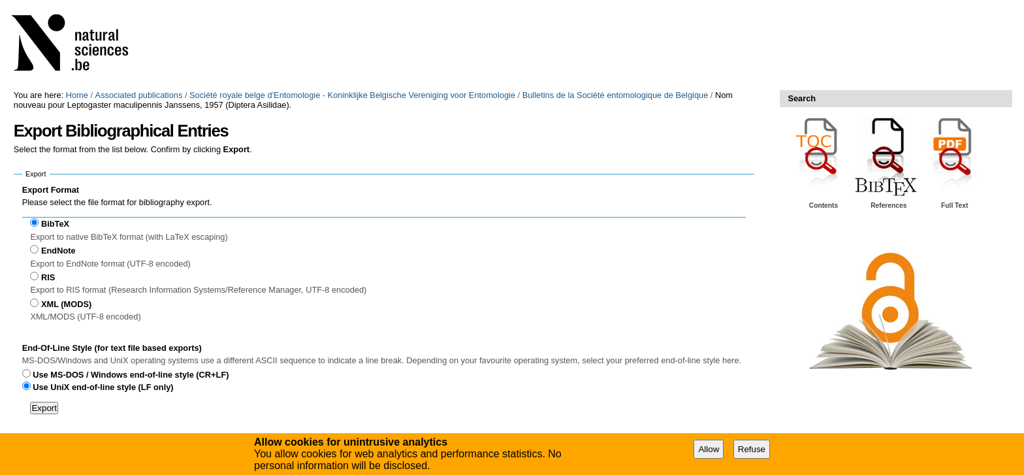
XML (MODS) (66, 304)
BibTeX (55, 224)
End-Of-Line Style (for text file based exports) (112, 348)
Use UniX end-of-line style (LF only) (103, 387)
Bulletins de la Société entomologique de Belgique (615, 95)
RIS (48, 277)
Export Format (50, 190)
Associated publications (139, 95)
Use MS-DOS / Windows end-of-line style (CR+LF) (131, 375)
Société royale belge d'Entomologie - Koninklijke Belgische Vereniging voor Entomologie (352, 95)
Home (77, 95)
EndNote (58, 250)
